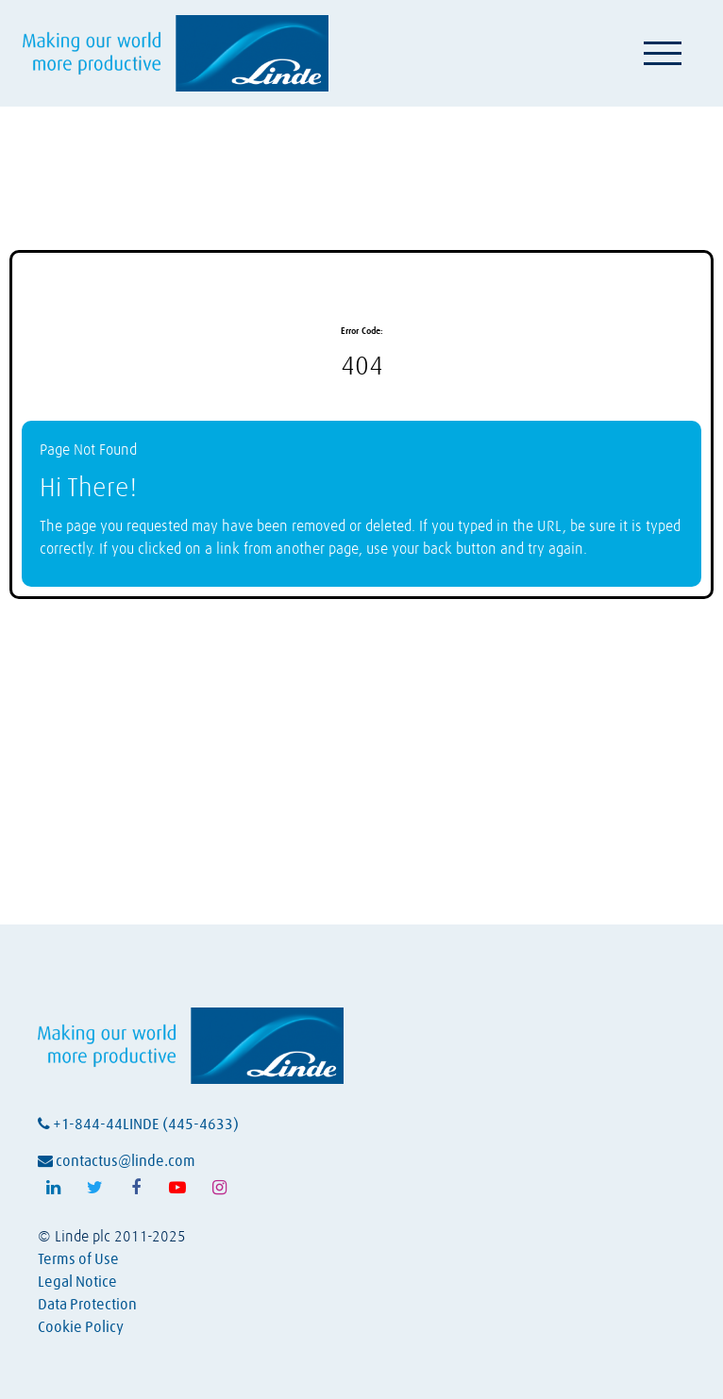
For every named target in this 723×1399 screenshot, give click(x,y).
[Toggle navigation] (662, 53)
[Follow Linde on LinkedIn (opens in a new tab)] (53, 1188)
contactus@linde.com (116, 1161)
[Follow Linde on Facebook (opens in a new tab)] (136, 1188)
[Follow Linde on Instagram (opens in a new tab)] (219, 1188)
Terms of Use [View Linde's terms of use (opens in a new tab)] (78, 1259)
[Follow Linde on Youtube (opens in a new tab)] (177, 1188)
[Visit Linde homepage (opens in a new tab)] (175, 53)
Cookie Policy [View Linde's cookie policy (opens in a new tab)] (81, 1327)
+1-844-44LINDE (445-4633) (138, 1124)
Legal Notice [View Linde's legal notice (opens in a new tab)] (77, 1282)
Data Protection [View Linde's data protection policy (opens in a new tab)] (87, 1304)
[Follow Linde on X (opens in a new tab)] (94, 1188)
